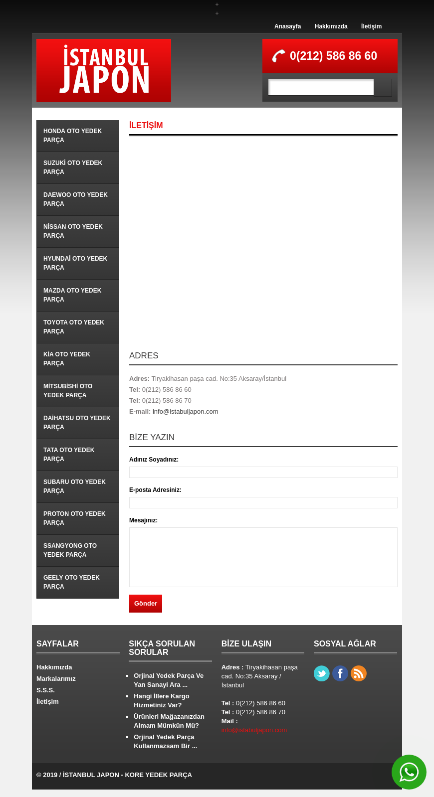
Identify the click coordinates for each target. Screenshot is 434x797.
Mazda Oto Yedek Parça (72, 295)
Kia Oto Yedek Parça (66, 359)
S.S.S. (45, 690)
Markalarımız (56, 678)
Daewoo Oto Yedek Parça (75, 199)
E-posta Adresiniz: (155, 489)
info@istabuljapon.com (185, 411)
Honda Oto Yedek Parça (72, 136)
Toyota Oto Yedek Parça (73, 327)
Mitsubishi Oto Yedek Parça (67, 391)
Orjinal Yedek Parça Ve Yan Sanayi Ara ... (169, 680)
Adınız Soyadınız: (154, 459)
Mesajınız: (143, 520)
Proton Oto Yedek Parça (74, 518)
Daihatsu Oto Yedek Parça (77, 423)
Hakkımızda (331, 26)
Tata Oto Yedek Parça (68, 455)
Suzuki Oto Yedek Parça (72, 167)
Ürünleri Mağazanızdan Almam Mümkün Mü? (169, 721)
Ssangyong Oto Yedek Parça (70, 550)
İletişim (371, 26)
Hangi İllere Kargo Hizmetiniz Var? (161, 700)
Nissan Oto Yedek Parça (73, 231)
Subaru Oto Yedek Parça (74, 486)
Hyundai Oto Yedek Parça (75, 263)
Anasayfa (287, 26)
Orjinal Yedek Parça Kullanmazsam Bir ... (165, 741)
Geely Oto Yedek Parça (71, 582)
